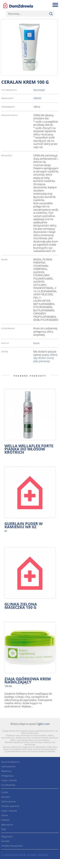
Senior (4, 815)
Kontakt (5, 841)
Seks (3, 829)
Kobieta (5, 819)
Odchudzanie (8, 766)
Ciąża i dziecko (9, 780)
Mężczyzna (7, 824)
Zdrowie (5, 796)
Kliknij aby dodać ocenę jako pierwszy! (45, 358)
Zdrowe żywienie (10, 806)
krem (36, 343)
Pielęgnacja (7, 775)
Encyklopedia (8, 784)
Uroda (4, 792)
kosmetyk (39, 90)
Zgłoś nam (43, 724)
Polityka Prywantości (12, 845)
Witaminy (6, 771)
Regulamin (7, 836)
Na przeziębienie (10, 761)
